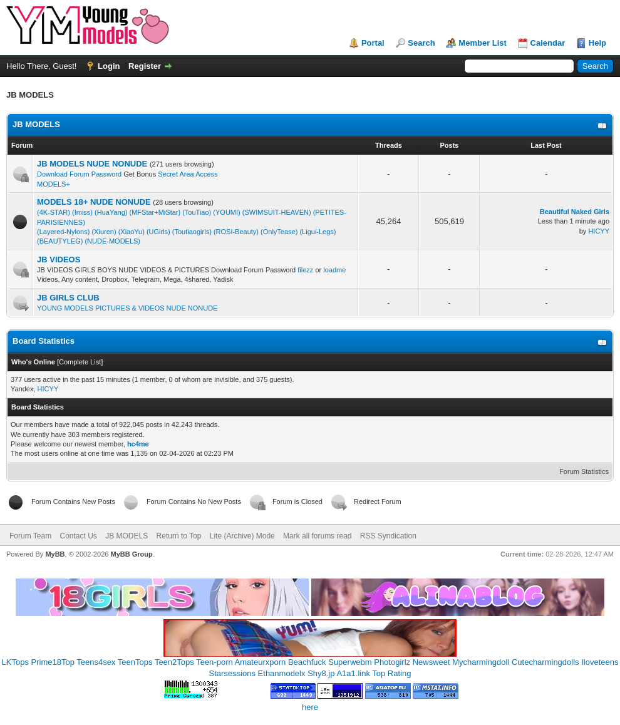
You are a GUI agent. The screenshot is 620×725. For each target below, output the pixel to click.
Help (597, 43)
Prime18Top (53, 662)
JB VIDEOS (58, 259)
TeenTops (135, 662)
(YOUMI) (226, 212)
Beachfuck (307, 662)
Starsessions (232, 673)
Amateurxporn (260, 662)
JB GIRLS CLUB (68, 297)
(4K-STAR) (53, 212)
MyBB (55, 554)
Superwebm (349, 662)
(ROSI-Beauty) (236, 231)
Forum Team (30, 536)
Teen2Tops (174, 662)
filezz (305, 270)
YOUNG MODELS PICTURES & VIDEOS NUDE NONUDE (127, 308)
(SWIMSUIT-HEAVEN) (276, 212)
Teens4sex (95, 662)
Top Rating (391, 673)
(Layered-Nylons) (63, 231)
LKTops (15, 662)
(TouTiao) (196, 212)
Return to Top (179, 536)
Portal (373, 43)
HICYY (598, 231)
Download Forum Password (80, 174)
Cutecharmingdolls (545, 662)
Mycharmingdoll (480, 662)
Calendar (548, 43)
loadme (334, 270)
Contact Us (77, 536)
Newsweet (431, 662)
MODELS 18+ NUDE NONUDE (94, 202)
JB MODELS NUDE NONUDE (92, 163)
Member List (482, 43)
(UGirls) (158, 231)
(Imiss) (82, 212)
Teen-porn (214, 662)
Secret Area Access (186, 174)
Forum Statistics (584, 471)
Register (144, 66)
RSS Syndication (388, 536)
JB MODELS (36, 124)
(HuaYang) (111, 212)
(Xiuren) (103, 231)
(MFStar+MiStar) (155, 212)
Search (421, 43)
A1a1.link (352, 673)
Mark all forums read (317, 536)
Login (109, 66)
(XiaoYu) (131, 231)
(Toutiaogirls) (192, 231)
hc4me (138, 444)
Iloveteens (599, 662)
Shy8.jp (320, 673)
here (310, 707)
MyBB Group (131, 554)
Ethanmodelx (282, 673)
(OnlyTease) (279, 231)
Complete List (80, 362)
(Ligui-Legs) (317, 231)
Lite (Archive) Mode (242, 536)
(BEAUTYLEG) (60, 241)
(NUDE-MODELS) (112, 241)
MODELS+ (53, 184)
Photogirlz (392, 662)
